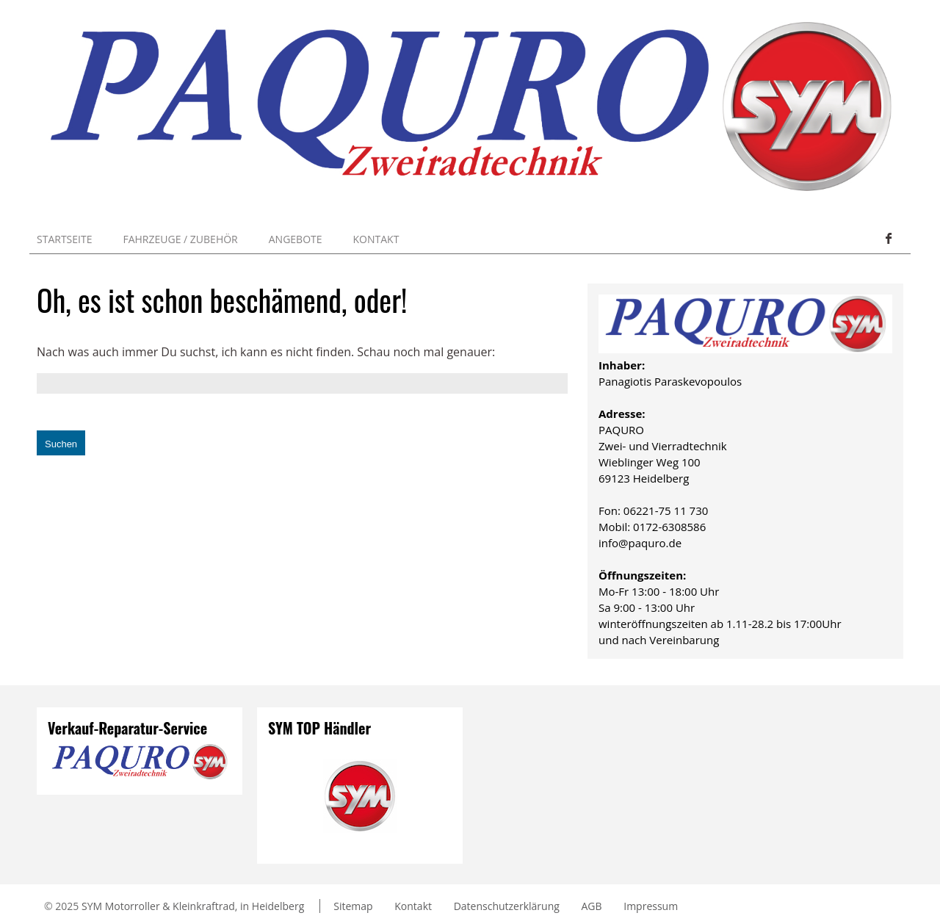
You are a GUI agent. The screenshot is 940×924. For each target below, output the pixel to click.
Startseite (64, 239)
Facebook (887, 238)
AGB (592, 906)
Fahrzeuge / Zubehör (180, 239)
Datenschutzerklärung (507, 906)
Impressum (650, 906)
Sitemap (352, 906)
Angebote (295, 239)
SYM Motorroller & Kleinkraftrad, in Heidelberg (193, 906)
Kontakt (376, 239)
